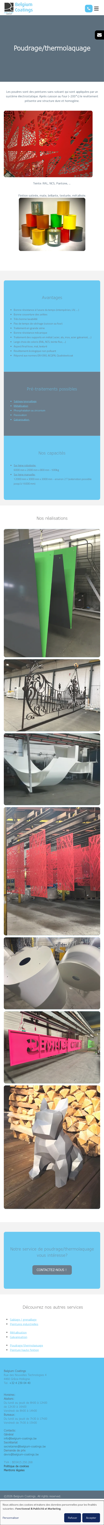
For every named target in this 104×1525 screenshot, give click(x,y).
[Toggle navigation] (96, 8)
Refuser (72, 1518)
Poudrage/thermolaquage (26, 1349)
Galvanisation (22, 424)
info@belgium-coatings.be (20, 1438)
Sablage (18, 406)
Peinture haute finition (24, 1354)
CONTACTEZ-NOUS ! (52, 1274)
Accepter (91, 1518)
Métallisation (21, 410)
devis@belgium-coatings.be (21, 1454)
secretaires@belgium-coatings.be (25, 1446)
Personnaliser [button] (11, 1518)
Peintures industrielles (24, 1328)
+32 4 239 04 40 (19, 1383)
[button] (52, 597)
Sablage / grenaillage (23, 1324)
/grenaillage (30, 406)
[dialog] (52, 1513)
